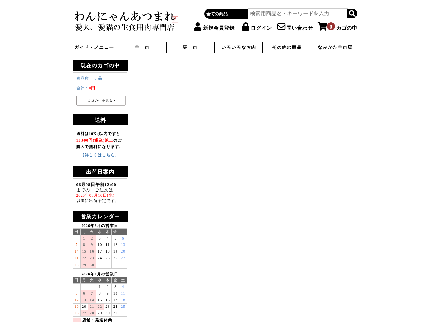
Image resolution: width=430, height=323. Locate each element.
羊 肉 (142, 47)
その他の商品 (287, 47)
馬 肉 (190, 47)
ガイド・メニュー (94, 47)
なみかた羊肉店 (335, 47)
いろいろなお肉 (238, 47)
